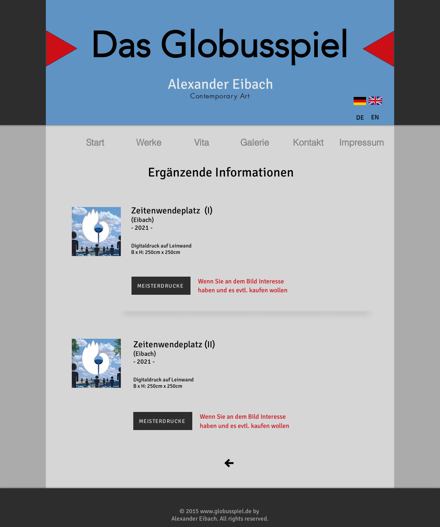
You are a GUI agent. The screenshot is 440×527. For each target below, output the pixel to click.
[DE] (360, 118)
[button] (375, 117)
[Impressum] (361, 143)
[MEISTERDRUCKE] (161, 286)
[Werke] (148, 143)
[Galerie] (254, 143)
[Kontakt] (308, 143)
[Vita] (201, 143)
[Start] (95, 143)
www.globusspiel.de (226, 511)
